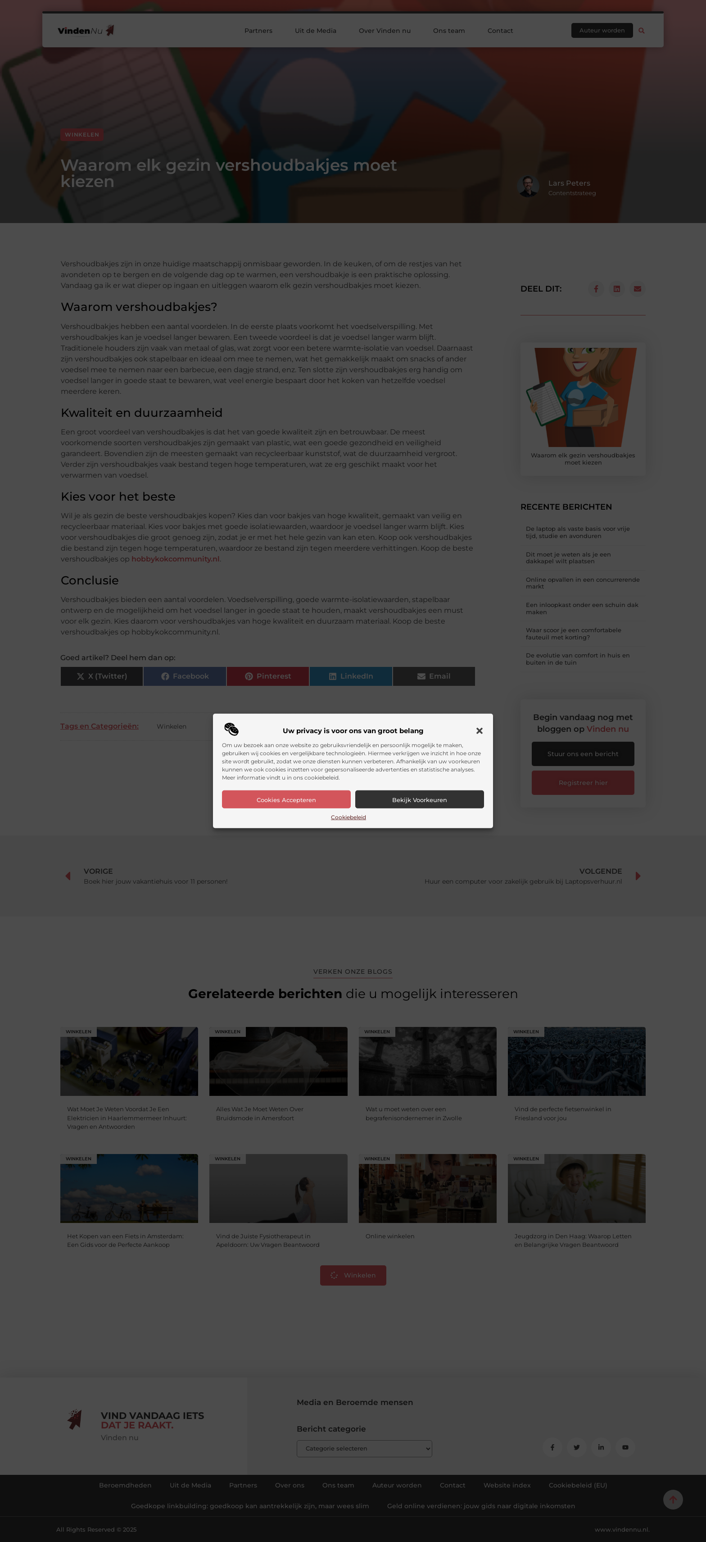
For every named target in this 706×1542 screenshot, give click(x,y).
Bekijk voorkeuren (419, 799)
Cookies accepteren (286, 799)
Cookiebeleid (348, 817)
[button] (479, 730)
